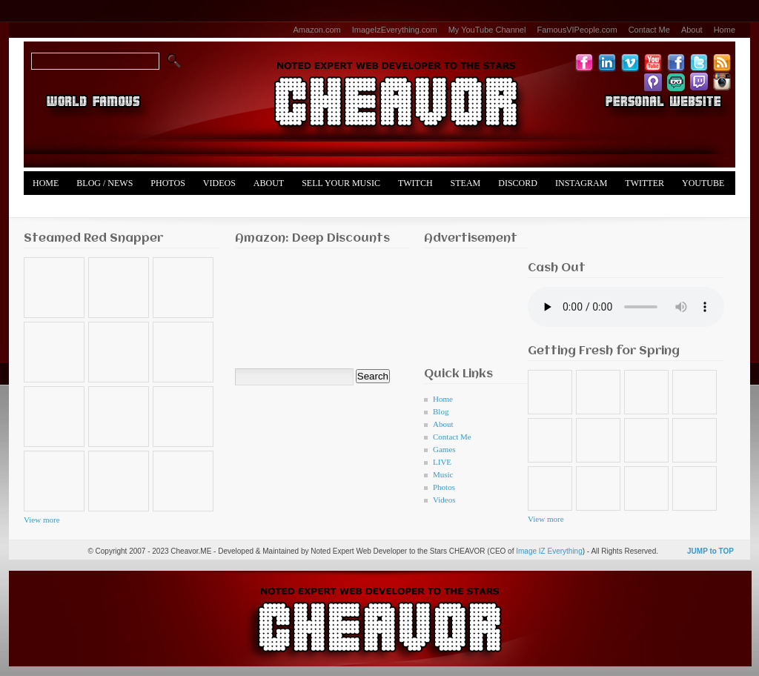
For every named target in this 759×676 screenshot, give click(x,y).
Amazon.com (317, 29)
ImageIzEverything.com (394, 29)
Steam (466, 183)
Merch (48, 207)
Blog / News (104, 183)
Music (443, 474)
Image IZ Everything (549, 551)
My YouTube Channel (487, 29)
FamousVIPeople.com (577, 29)
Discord (517, 183)
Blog (440, 411)
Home (724, 29)
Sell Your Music (341, 183)
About (692, 29)
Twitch (415, 183)
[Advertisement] (470, 303)
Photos (167, 183)
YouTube (703, 183)
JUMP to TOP (710, 551)
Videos (219, 183)
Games (444, 449)
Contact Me (649, 29)
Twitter (644, 183)
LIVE (442, 461)
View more (42, 519)
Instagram (581, 183)
